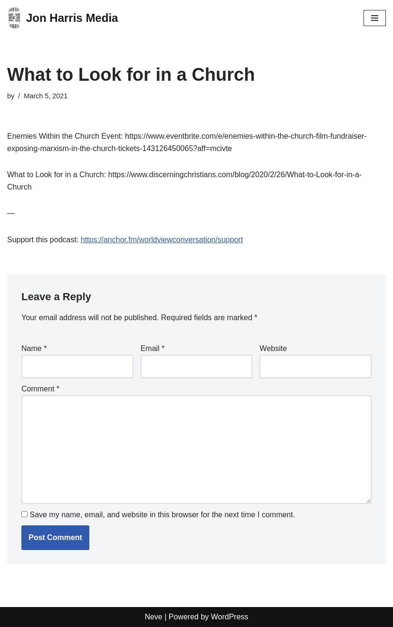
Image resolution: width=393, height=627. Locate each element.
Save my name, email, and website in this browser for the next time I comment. (162, 515)
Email (153, 348)
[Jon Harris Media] (62, 18)
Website (273, 348)
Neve (153, 617)
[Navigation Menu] (375, 18)
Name (34, 348)
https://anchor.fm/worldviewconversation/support (162, 240)
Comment (40, 389)
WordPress (230, 617)
